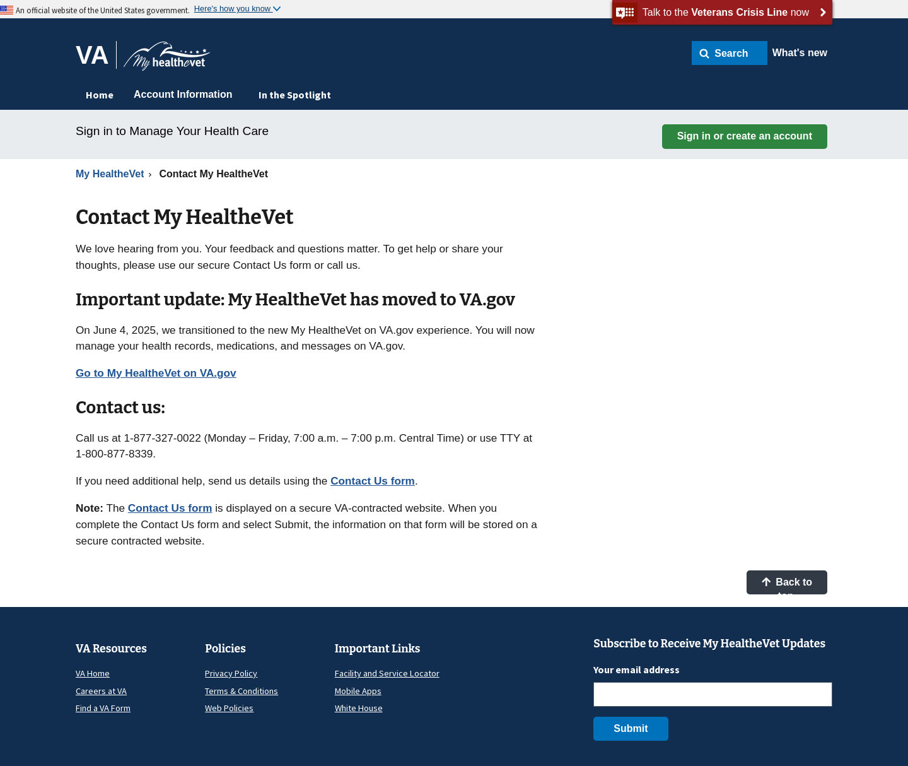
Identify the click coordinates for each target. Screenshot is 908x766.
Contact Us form (372, 480)
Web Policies (229, 708)
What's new (799, 52)
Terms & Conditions (241, 691)
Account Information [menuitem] (183, 94)
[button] (729, 53)
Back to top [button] (787, 585)
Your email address (636, 669)
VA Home (93, 673)
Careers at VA (101, 691)
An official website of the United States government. (103, 10)
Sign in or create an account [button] (744, 136)
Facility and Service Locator (387, 673)
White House (359, 708)
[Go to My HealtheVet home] (167, 60)
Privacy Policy (231, 673)
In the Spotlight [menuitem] (295, 94)
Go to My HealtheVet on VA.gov (156, 373)
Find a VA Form (103, 708)
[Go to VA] (96, 55)
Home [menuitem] (100, 94)
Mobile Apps (358, 691)
